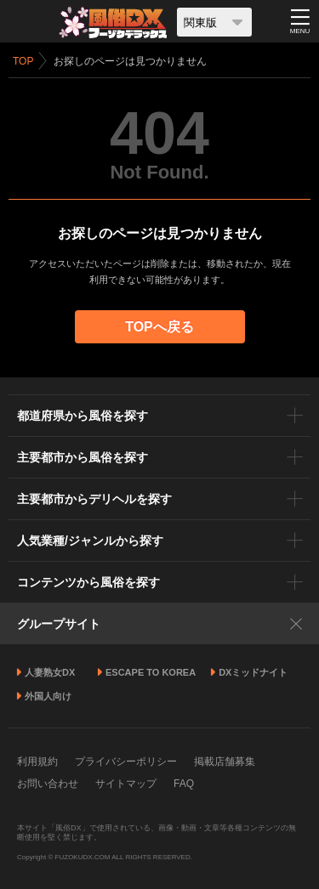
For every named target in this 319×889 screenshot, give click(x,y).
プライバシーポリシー (126, 761)
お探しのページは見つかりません (130, 61)
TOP (23, 61)
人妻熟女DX (50, 672)
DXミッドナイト (253, 672)
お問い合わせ (47, 784)
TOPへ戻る (159, 327)
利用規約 (37, 761)
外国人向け (48, 696)
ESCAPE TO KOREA (150, 672)
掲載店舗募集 (224, 761)
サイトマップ (126, 784)
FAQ (184, 784)
